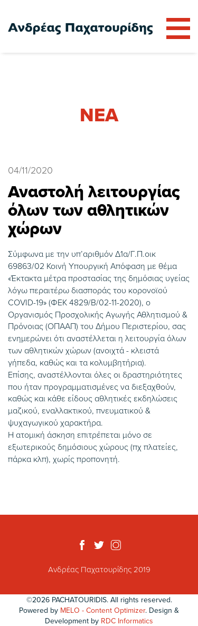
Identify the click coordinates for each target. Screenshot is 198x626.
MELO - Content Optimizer (102, 610)
